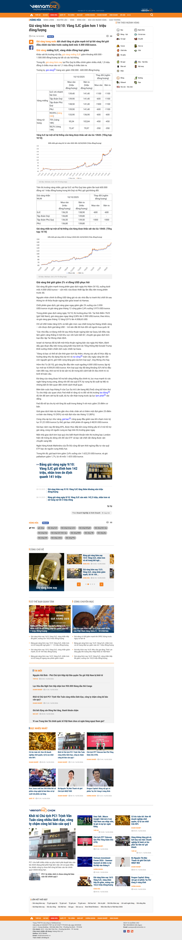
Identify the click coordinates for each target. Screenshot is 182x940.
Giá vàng (41, 50)
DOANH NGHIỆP (102, 15)
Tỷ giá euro (82, 903)
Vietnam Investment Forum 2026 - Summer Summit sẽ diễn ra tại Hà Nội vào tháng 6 (103, 862)
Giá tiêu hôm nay (113, 903)
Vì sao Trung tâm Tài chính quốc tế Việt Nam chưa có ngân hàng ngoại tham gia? (68, 721)
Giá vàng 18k (88, 533)
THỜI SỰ (38, 15)
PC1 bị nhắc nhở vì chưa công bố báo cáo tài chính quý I (57, 875)
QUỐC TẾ (62, 15)
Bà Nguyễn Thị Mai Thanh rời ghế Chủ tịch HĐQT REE (70, 789)
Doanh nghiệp (37, 690)
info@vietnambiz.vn (44, 935)
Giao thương (114, 20)
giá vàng (41, 528)
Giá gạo (71, 907)
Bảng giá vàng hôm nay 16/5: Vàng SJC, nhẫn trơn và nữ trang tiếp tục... (91, 558)
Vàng (72, 20)
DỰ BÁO (45, 15)
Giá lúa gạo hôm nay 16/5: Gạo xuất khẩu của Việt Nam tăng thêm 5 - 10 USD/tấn (92, 629)
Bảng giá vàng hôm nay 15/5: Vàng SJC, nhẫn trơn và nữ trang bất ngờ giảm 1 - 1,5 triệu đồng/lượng (50, 644)
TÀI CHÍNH (71, 15)
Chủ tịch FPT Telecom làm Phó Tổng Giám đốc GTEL (100, 753)
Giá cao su (79, 907)
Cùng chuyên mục (84, 601)
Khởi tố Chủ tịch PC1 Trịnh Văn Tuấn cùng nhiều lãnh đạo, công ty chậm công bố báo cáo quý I (70, 698)
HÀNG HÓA (53, 15)
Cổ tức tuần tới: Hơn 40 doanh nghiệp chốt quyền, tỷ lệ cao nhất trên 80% (41, 755)
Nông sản (81, 20)
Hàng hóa (35, 19)
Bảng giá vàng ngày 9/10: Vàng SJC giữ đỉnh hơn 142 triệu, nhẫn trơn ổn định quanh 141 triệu (58, 470)
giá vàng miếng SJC (71, 54)
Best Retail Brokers (92, 907)
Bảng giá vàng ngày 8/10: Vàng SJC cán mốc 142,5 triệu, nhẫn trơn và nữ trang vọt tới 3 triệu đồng (79, 498)
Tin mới (38, 670)
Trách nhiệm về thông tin (41, 938)
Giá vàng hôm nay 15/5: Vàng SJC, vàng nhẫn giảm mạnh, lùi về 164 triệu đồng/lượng (50, 651)
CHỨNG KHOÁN (90, 15)
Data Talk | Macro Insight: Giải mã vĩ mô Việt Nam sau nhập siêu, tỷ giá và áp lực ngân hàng (104, 821)
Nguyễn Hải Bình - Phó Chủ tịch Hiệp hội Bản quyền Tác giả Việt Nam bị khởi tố (68, 675)
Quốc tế (31, 798)
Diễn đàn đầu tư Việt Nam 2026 (112, 907)
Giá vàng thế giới (85, 528)
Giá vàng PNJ (70, 538)
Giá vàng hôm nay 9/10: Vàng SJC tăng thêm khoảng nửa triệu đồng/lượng (75, 490)
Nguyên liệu (62, 20)
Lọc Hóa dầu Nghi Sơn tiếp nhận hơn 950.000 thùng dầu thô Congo (62, 686)
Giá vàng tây (101, 533)
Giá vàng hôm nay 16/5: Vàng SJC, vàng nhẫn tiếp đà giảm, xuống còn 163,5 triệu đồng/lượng (50, 638)
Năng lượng (49, 20)
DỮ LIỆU (122, 15)
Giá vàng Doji (42, 533)
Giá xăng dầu (141, 903)
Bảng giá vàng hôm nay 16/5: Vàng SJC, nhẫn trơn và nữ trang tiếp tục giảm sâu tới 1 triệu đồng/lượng (49, 628)
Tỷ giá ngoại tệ (52, 903)
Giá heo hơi (92, 903)
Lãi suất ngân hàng (127, 903)
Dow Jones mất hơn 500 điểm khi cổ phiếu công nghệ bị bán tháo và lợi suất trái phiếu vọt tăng (42, 791)
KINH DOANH (114, 15)
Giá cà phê (101, 903)
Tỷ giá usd (62, 903)
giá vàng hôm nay (54, 62)
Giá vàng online (56, 538)
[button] (79, 584)
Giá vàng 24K (42, 538)
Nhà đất (35, 714)
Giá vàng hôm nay (101, 528)
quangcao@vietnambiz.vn (136, 927)
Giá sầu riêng (51, 907)
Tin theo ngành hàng (128, 22)
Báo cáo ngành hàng (97, 20)
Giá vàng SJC (52, 528)
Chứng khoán (91, 796)
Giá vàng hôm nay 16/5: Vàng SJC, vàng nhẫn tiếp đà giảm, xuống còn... (91, 572)
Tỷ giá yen (72, 903)
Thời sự (35, 679)
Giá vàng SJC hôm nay (59, 533)
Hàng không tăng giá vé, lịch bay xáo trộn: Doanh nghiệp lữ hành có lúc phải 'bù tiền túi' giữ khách (141, 842)
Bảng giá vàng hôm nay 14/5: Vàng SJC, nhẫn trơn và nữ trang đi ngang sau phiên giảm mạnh (50, 657)
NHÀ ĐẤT (80, 15)
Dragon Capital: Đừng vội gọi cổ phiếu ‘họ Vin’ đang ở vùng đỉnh (98, 789)
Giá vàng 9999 (76, 533)
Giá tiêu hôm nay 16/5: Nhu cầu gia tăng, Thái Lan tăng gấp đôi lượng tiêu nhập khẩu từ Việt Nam (93, 651)
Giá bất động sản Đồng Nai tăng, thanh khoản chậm (55, 710)
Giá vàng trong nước (46, 41)
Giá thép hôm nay (39, 907)
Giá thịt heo (62, 907)
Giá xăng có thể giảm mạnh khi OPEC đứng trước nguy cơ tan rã (93, 638)
